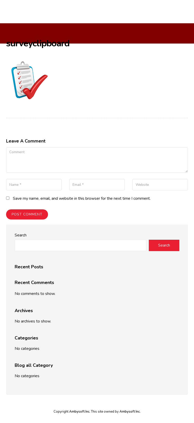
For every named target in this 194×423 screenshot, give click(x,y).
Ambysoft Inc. (79, 411)
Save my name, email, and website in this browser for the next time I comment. (82, 198)
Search (21, 235)
